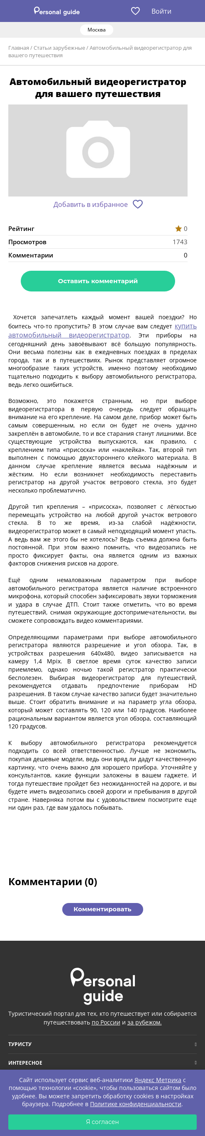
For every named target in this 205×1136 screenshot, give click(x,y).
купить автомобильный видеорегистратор (102, 330)
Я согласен (102, 1122)
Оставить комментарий (98, 281)
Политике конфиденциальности (135, 1104)
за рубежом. (144, 1022)
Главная (18, 47)
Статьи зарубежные (59, 47)
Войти (161, 11)
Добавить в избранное (91, 204)
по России (106, 1022)
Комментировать (102, 909)
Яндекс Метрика (157, 1080)
